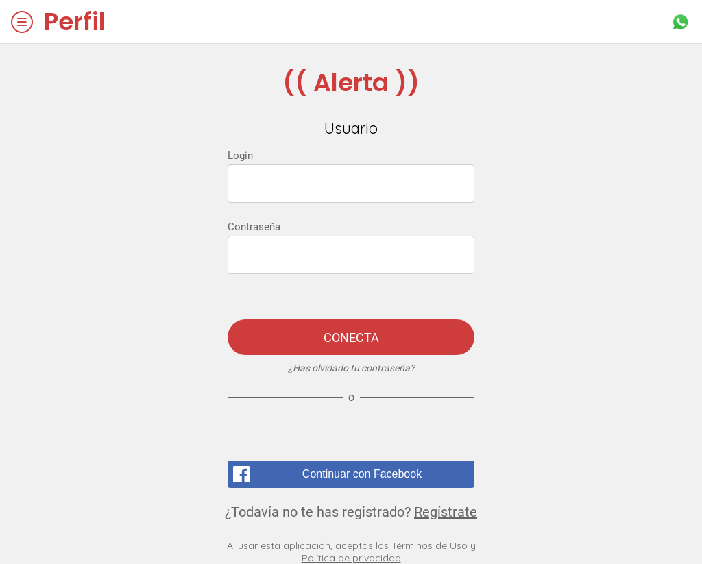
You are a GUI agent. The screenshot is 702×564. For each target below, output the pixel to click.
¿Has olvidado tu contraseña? (351, 368)
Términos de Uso (429, 545)
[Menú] (21, 21)
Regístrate (445, 512)
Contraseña (254, 227)
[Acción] (680, 21)
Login (240, 155)
